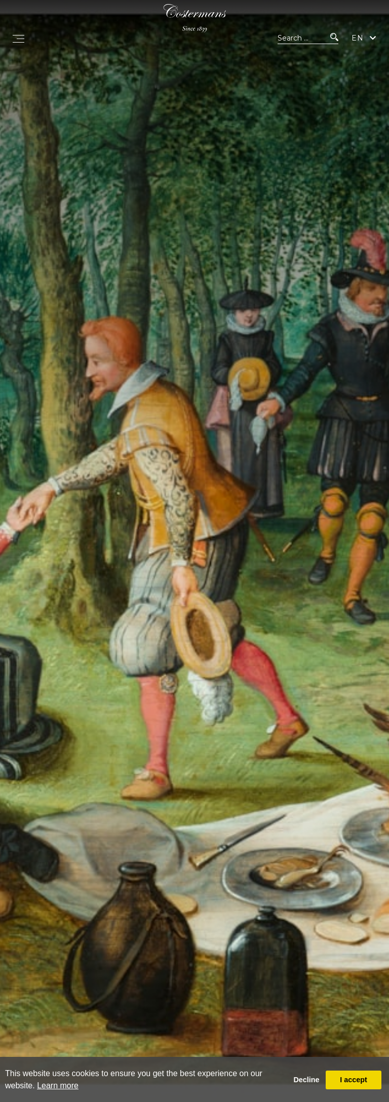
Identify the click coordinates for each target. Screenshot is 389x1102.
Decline (306, 1080)
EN (358, 38)
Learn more (58, 1085)
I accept (353, 1080)
